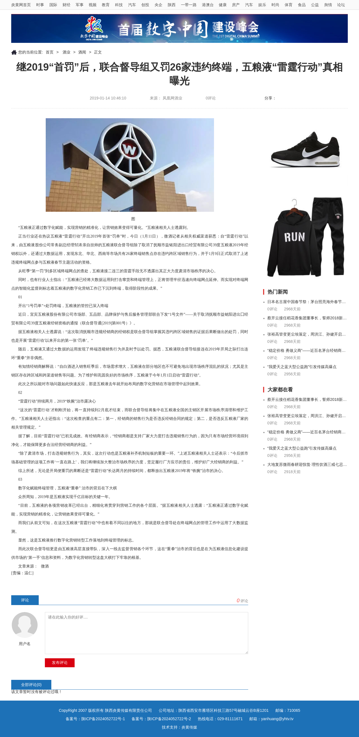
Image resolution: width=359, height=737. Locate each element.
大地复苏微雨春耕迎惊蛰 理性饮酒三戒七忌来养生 (307, 464)
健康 (223, 5)
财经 (66, 5)
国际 (53, 5)
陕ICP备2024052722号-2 (169, 719)
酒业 (65, 52)
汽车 (132, 5)
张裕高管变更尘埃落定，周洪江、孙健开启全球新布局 (307, 334)
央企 (158, 5)
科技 (119, 5)
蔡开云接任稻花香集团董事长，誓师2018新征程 (307, 318)
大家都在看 (280, 389)
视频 (92, 5)
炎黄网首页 (21, 5)
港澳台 (208, 5)
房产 (236, 5)
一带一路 (189, 5)
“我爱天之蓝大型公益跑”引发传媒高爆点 (302, 366)
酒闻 (82, 52)
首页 (50, 52)
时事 (40, 5)
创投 (145, 5)
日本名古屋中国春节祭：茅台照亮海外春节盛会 (307, 301)
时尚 (275, 5)
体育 (289, 5)
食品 (302, 5)
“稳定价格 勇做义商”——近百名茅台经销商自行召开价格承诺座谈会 (307, 350)
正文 (98, 52)
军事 (80, 5)
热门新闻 (278, 292)
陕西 (172, 5)
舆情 (328, 5)
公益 (315, 5)
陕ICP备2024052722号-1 (103, 719)
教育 (106, 5)
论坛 (341, 5)
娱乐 (262, 5)
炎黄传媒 (189, 727)
